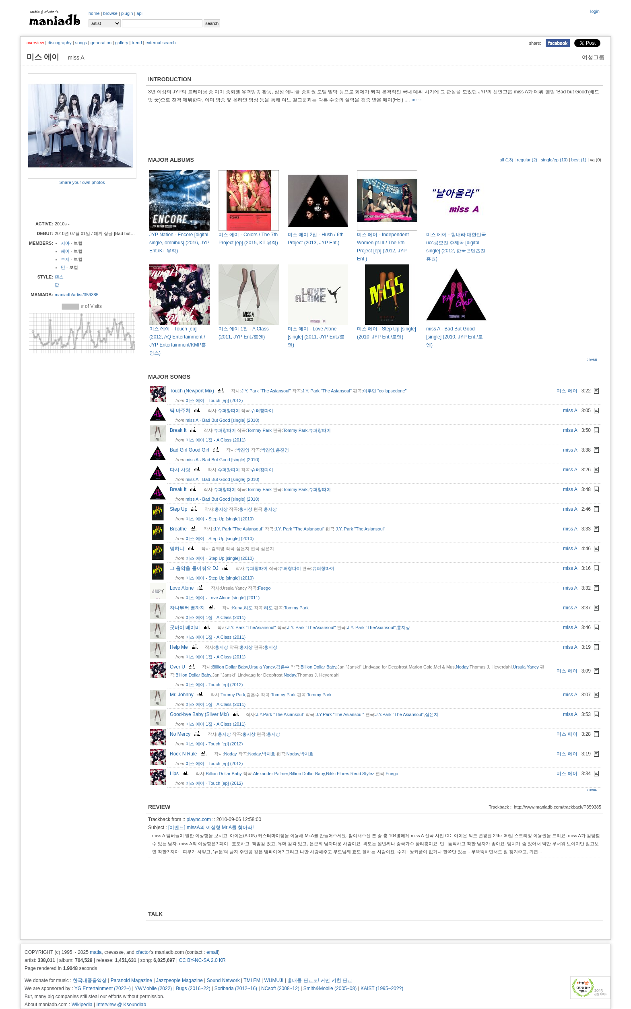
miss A (570, 410)
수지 (65, 259)
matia (95, 952)
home (94, 13)
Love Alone (187, 588)
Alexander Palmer (270, 773)
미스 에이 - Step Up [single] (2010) (220, 518)
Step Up (184, 509)
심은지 (431, 714)
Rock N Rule (189, 754)
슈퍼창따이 (229, 410)
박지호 (268, 753)
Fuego (264, 588)
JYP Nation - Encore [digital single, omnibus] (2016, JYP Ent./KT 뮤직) (179, 243)
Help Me (185, 647)
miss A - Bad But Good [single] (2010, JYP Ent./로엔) (454, 337)
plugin (127, 13)
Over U (183, 667)
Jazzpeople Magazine (179, 980)
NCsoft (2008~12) (280, 988)
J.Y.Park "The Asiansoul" (280, 714)
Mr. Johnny (187, 694)
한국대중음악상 (90, 980)
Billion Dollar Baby (229, 666)
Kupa (237, 607)
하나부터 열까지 (193, 608)
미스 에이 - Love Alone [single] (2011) (223, 597)
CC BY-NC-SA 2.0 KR (202, 960)
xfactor (143, 952)
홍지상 (221, 509)
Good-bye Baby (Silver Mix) (205, 714)
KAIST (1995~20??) (382, 988)
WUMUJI (273, 980)
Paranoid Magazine (131, 980)
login (595, 11)
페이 (65, 251)
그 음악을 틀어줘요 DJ (200, 568)
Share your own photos (82, 182)
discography (59, 42)
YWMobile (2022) (153, 988)
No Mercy (186, 734)
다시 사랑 (186, 470)
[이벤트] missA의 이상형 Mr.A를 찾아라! (211, 827)
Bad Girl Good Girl (195, 450)
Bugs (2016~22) (193, 988)
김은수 (282, 666)
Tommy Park (259, 430)
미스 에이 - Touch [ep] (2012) (214, 400)
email (212, 952)
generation (101, 42)
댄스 (59, 276)
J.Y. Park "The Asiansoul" (266, 390)
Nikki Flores (337, 773)
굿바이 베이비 (191, 627)
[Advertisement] (75, 202)
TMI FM (251, 980)
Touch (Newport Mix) (198, 391)
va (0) (595, 159)
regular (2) (527, 159)
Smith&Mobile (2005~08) (330, 988)
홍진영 (282, 450)
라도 (248, 607)
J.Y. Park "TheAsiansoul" (251, 627)
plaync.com (199, 819)
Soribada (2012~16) (235, 988)
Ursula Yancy (262, 666)
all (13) (506, 159)
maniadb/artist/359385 (77, 294)
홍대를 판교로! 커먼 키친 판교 (319, 980)
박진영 (243, 450)
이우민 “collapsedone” (384, 390)
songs (81, 42)
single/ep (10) (554, 159)
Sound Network (223, 980)
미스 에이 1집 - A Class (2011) (215, 439)
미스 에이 (567, 391)
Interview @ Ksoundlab (121, 1004)
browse (110, 13)
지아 (65, 243)
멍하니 (183, 548)
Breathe (184, 529)
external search (160, 42)
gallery (121, 42)
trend (137, 42)
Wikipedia (82, 1004)
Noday (462, 666)
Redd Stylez (362, 773)
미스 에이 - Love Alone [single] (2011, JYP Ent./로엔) (316, 337)
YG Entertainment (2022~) (102, 988)
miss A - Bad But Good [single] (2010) (222, 420)
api (139, 13)
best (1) (578, 159)
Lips (180, 773)
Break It (184, 430)
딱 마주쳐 (186, 410)
